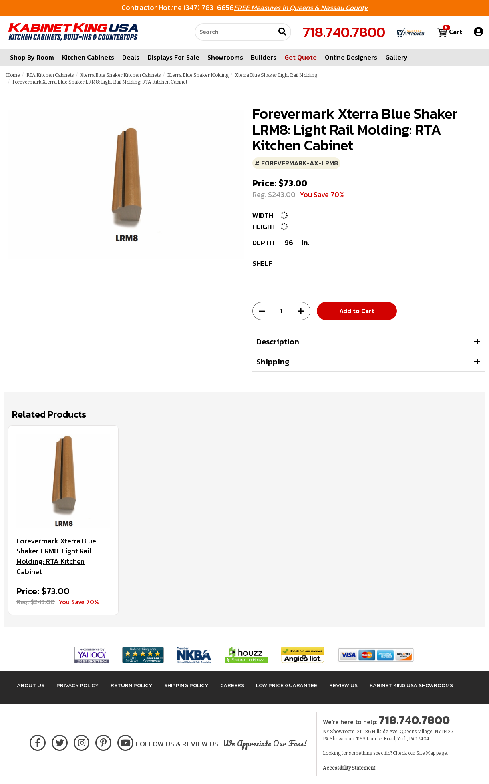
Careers (232, 685)
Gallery (396, 57)
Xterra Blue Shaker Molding (198, 75)
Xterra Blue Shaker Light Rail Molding (276, 75)
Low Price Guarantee (286, 685)
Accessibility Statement (349, 768)
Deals (130, 57)
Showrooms (225, 57)
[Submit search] (282, 32)
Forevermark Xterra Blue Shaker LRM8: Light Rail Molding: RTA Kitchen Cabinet (56, 556)
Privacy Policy (77, 685)
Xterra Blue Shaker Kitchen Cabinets (120, 75)
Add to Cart (356, 311)
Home (13, 75)
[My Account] (478, 32)
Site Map (425, 753)
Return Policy (131, 685)
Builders (263, 57)
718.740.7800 (344, 32)
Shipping (273, 362)
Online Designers (351, 57)
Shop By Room (32, 57)
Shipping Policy (186, 685)
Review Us (343, 685)
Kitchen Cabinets (88, 57)
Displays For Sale (173, 57)
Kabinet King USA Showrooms (411, 685)
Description (277, 342)
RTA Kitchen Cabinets (50, 75)
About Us (30, 685)
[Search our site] (234, 32)
